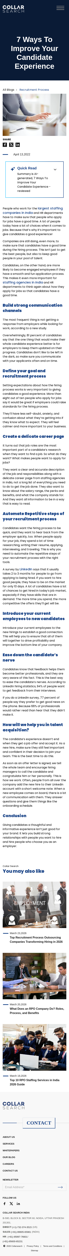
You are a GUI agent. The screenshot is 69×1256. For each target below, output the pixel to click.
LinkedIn (26, 569)
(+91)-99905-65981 (21, 1232)
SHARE (7, 139)
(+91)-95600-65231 (13, 1241)
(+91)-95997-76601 (18, 1236)
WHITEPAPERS (11, 1150)
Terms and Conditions (52, 1246)
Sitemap (34, 1250)
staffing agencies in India (23, 282)
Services (8, 1143)
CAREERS (8, 1164)
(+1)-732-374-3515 (22, 1227)
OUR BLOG (9, 1157)
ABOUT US (9, 1137)
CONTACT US (10, 1170)
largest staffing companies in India (33, 210)
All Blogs (8, 90)
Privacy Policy (33, 1246)
